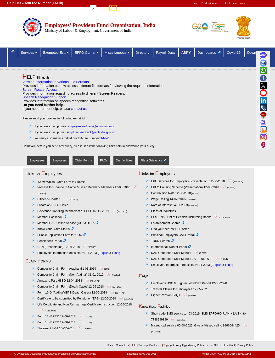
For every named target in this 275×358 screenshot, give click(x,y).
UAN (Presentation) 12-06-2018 (62, 247)
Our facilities (124, 160)
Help (134, 345)
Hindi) (116, 253)
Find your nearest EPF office (170, 229)
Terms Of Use (214, 345)
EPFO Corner (87, 52)
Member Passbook (49, 217)
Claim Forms (83, 160)
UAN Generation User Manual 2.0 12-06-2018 (181, 259)
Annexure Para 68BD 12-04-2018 (63, 280)
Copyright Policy (172, 345)
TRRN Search (160, 241)
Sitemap (143, 345)
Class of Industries (163, 211)
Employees (36, 160)
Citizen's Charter (52, 199)
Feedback (229, 345)
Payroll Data (166, 52)
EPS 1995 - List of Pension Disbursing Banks (185, 217)
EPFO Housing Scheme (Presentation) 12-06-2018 (189, 187)
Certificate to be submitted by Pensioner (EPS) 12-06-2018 (80, 298)
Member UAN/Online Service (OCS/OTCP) (66, 223)
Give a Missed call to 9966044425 (199, 325)
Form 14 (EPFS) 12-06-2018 (60, 322)
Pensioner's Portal (49, 241)
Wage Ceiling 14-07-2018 (168, 199)
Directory (142, 52)
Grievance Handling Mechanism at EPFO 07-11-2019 (77, 211)
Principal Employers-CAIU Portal (173, 235)
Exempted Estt (56, 52)
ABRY (186, 52)
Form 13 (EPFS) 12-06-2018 (60, 316)
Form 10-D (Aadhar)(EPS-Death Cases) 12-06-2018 (76, 292)
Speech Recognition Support (44, 97)
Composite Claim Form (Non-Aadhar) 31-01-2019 (74, 274)
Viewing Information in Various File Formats (55, 82)
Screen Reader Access (205, 3)
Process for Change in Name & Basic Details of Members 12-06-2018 (87, 187)
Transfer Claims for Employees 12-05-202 (179, 289)
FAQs (104, 160)
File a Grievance (151, 160)
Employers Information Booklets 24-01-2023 (180, 265)
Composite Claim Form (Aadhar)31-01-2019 (70, 268)
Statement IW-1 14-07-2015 (59, 328)
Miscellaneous (117, 52)
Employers (59, 160)
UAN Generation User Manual (175, 253)
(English (103, 253)
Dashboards (207, 52)
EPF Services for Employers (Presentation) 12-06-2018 (192, 181)
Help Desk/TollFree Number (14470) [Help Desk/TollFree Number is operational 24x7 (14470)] (35, 3)
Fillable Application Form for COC (59, 235)
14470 (105, 138)
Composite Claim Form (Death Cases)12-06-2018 (74, 286)
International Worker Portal (169, 247)
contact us (79, 109)
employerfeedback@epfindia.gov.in (90, 132)
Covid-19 (234, 52)
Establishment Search (165, 223)
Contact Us (122, 345)
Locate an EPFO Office (52, 205)
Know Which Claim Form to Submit (61, 182)
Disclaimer (155, 345)
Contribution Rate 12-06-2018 (171, 193)
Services (29, 52)
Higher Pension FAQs (165, 295)
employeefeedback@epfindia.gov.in (91, 126)
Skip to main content (235, 3)
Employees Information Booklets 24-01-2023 (67, 253)
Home (111, 345)
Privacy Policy (244, 345)
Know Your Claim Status (53, 229)
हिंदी (113, 8)
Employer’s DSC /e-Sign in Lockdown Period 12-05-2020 (189, 283)
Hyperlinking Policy (193, 345)
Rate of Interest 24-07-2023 (169, 205)
